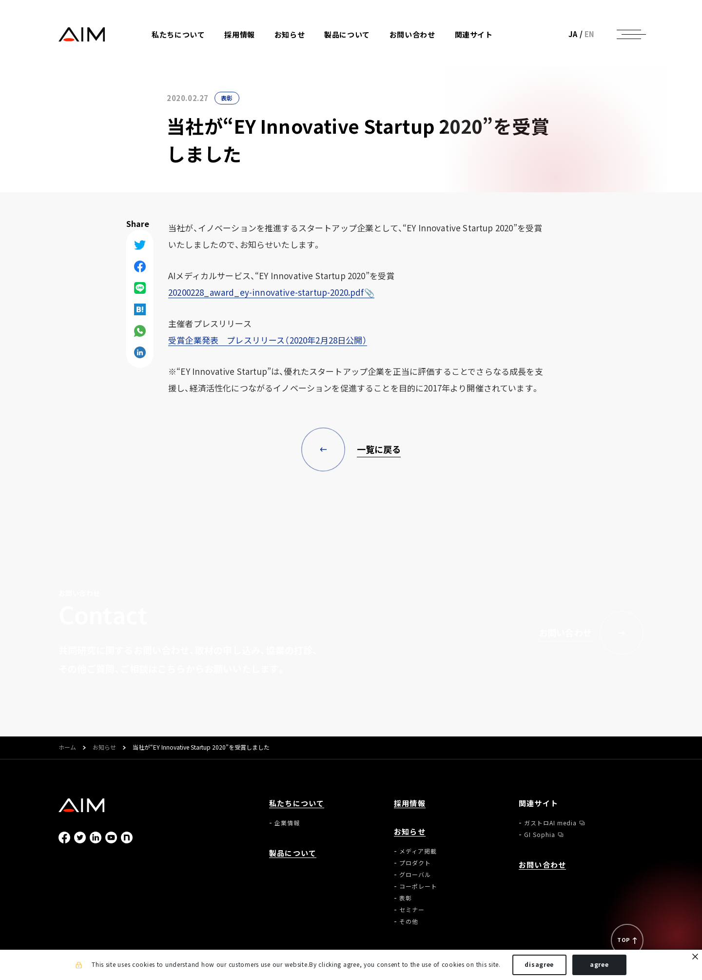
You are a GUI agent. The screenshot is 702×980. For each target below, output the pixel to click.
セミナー (412, 909)
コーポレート (418, 886)
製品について (347, 35)
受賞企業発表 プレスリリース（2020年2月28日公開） (267, 340)
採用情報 (239, 35)
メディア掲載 (418, 851)
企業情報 (287, 822)
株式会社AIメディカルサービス (81, 34)
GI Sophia (539, 834)
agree (599, 964)
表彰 (227, 98)
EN (590, 34)
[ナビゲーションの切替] (629, 34)
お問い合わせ (412, 35)
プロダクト (415, 862)
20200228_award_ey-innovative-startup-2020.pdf (266, 292)
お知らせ (104, 747)
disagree (539, 964)
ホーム (67, 747)
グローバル (415, 874)
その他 (408, 921)
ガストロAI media (550, 822)
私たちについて (296, 803)
